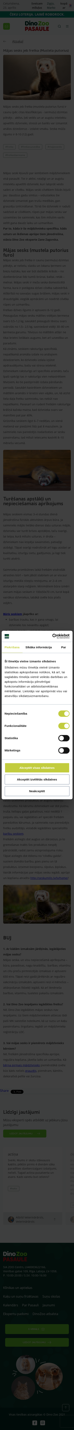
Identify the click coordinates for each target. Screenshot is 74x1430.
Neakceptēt (37, 791)
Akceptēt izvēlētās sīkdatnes (37, 779)
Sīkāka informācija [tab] (38, 647)
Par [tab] (63, 647)
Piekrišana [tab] (12, 647)
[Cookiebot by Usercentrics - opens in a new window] (52, 636)
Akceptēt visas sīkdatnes (36, 767)
